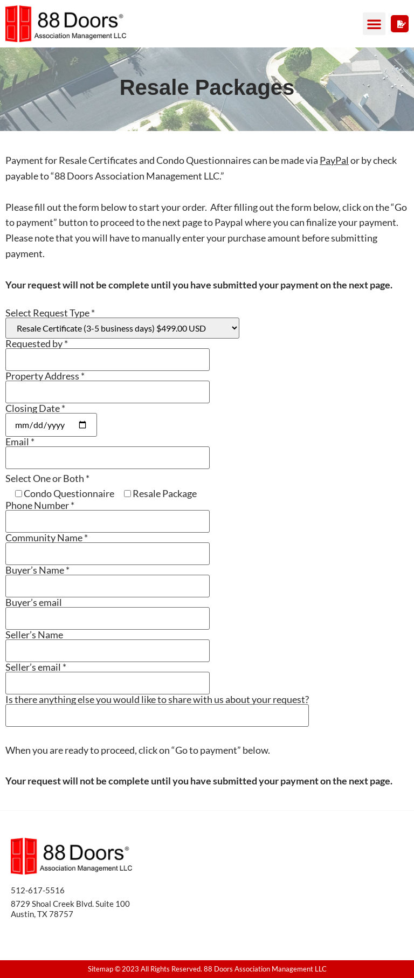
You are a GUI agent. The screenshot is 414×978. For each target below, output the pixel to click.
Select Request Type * (122, 323)
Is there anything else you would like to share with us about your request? (157, 707)
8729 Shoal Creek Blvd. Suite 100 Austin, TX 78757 (70, 909)
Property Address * (107, 384)
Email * (107, 450)
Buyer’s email (107, 610)
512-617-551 (35, 890)
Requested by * (107, 352)
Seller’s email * (107, 675)
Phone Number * (107, 513)
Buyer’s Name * (107, 578)
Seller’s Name (107, 643)
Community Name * (107, 546)
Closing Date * (51, 416)
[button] (374, 23)
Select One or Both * (47, 478)
